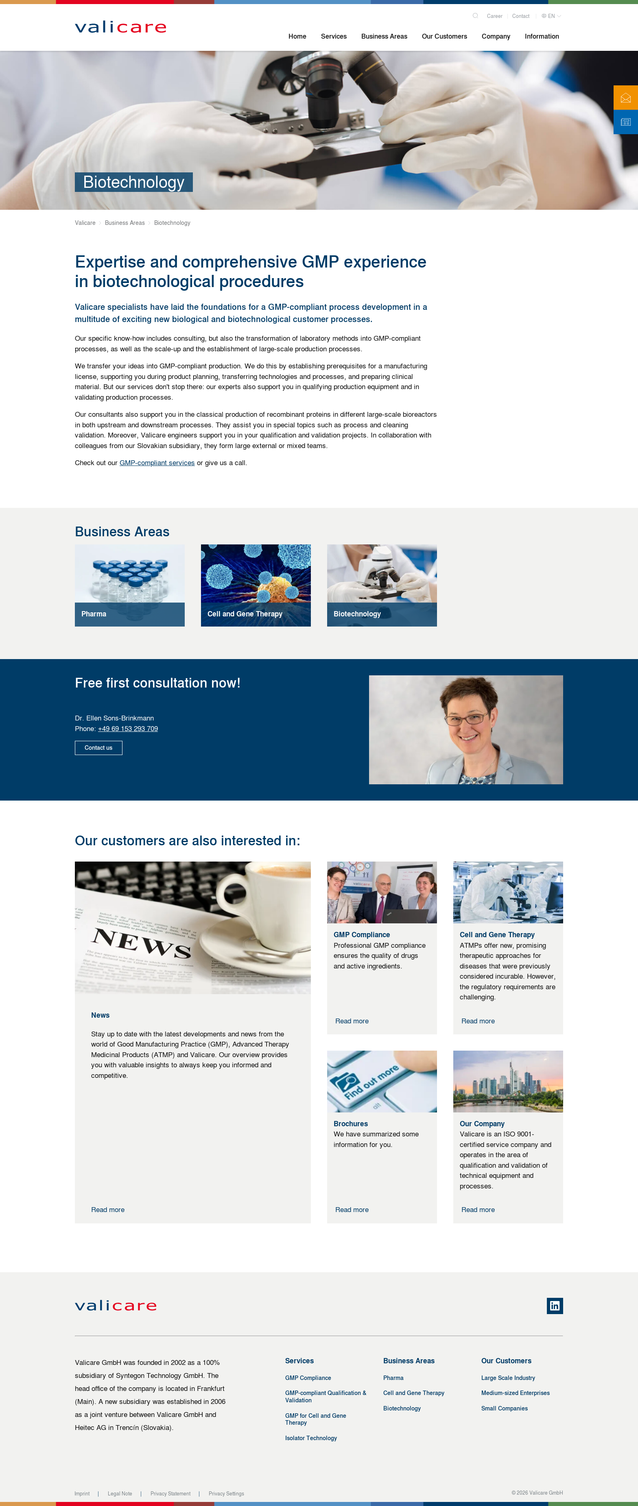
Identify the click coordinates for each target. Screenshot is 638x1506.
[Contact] (626, 97)
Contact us (99, 747)
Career (495, 15)
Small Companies (504, 1408)
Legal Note (120, 1494)
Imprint (82, 1494)
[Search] (476, 13)
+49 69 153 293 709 (128, 729)
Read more (108, 1210)
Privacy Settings (226, 1494)
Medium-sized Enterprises (515, 1393)
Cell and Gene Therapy (413, 1393)
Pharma (393, 1378)
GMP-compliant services (157, 463)
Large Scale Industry (508, 1378)
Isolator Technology (311, 1438)
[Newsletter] (626, 122)
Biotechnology (402, 1408)
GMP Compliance (308, 1378)
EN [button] (548, 15)
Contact (520, 15)
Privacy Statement (170, 1494)
